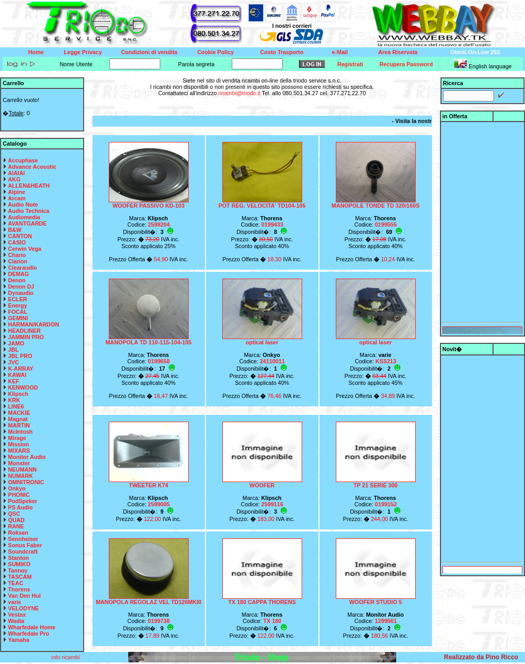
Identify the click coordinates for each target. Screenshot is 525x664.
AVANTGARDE (27, 223)
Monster (18, 463)
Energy (17, 305)
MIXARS (18, 450)
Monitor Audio (27, 457)
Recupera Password (406, 64)
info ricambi (66, 657)
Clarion (17, 261)
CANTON (20, 236)
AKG (14, 179)
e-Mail (340, 52)
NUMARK (20, 476)
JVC (13, 362)
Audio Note (23, 204)
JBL (13, 349)
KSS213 (385, 361)
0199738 (159, 621)
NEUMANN (22, 469)
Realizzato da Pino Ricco (481, 657)
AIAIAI (16, 173)
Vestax (17, 614)
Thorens (19, 589)
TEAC (15, 583)
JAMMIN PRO (26, 337)
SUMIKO (19, 564)
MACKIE (19, 413)
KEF (13, 381)
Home (36, 52)
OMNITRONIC (26, 482)
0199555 (386, 224)
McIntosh (20, 431)
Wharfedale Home (31, 627)
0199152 (386, 504)
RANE (16, 526)
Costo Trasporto (281, 52)
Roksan (18, 532)
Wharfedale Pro (28, 633)
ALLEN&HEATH (28, 185)
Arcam (16, 198)
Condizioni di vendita (149, 52)
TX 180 (272, 621)
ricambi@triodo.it (239, 93)
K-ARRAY (20, 368)
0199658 (159, 361)
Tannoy (17, 570)
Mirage (17, 438)
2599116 (272, 504)
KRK (14, 400)
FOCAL (17, 312)
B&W (14, 230)
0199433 (272, 224)
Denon (16, 280)
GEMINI (18, 318)
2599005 (159, 504)
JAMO (16, 343)
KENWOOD (23, 387)
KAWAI (17, 375)
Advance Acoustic (32, 167)
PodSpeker (22, 501)
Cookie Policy (215, 52)
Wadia (16, 621)
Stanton (18, 558)
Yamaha (18, 640)
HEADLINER (24, 331)
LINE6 (16, 406)
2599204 (159, 224)
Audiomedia (24, 217)
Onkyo (16, 488)
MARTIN (18, 425)
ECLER (17, 299)
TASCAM (20, 577)
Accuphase (23, 160)
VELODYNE (23, 608)
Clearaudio (22, 267)
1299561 (386, 621)
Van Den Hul (24, 596)
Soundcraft (22, 551)
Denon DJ (21, 286)
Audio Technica (28, 211)
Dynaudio (21, 293)
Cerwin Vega (24, 249)
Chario (17, 255)
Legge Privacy (83, 52)
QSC (14, 513)
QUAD (16, 520)
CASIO (17, 242)
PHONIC (18, 495)
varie (14, 602)
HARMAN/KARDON (33, 324)
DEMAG (18, 274)
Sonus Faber (25, 545)
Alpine (16, 192)
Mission (18, 444)
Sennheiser (23, 539)
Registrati (350, 64)
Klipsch (18, 394)
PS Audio (20, 507)
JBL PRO (20, 356)
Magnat (17, 419)
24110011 (272, 361)
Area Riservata (398, 52)
